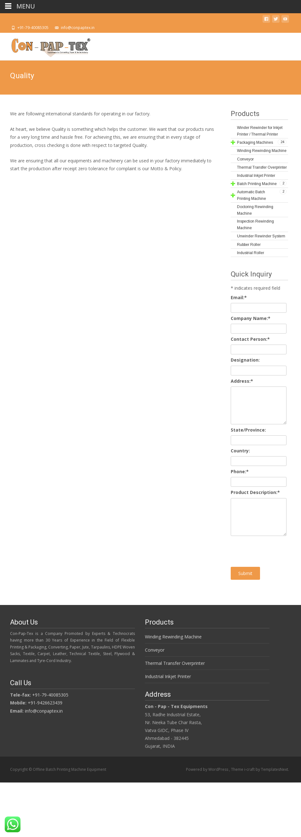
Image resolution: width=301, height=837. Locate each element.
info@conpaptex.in (44, 712)
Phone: (240, 471)
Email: (239, 297)
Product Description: (255, 492)
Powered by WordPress (207, 769)
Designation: (245, 360)
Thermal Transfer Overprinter (172, 663)
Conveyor (152, 650)
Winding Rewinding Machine (170, 637)
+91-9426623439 (45, 704)
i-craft (250, 769)
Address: (242, 381)
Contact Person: (250, 339)
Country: (240, 451)
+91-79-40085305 (50, 696)
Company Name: (250, 318)
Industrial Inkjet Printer (165, 676)
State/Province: (248, 430)
